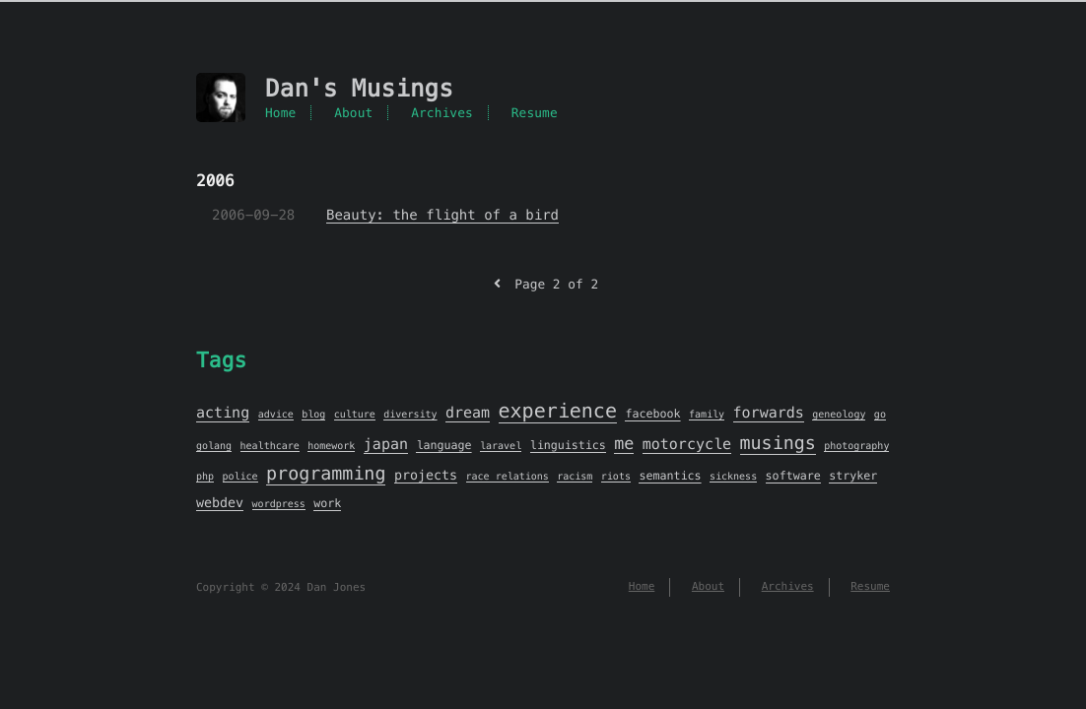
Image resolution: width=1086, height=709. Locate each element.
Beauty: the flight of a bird (442, 215)
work (327, 504)
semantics (670, 476)
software (793, 476)
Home (280, 112)
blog (313, 414)
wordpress (278, 503)
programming (325, 474)
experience (558, 410)
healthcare (270, 445)
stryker (853, 476)
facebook (652, 414)
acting (222, 413)
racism (574, 476)
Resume (534, 112)
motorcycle (687, 444)
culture (354, 414)
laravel (500, 445)
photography (856, 445)
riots (616, 476)
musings (778, 443)
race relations (507, 476)
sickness (733, 476)
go (880, 414)
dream (467, 413)
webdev (219, 502)
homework (331, 445)
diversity (410, 414)
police (240, 476)
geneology (838, 414)
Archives (442, 112)
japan (386, 444)
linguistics (568, 446)
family (706, 414)
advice (276, 414)
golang (214, 445)
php (205, 476)
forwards (768, 413)
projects (425, 475)
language (443, 446)
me (624, 443)
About (353, 112)
